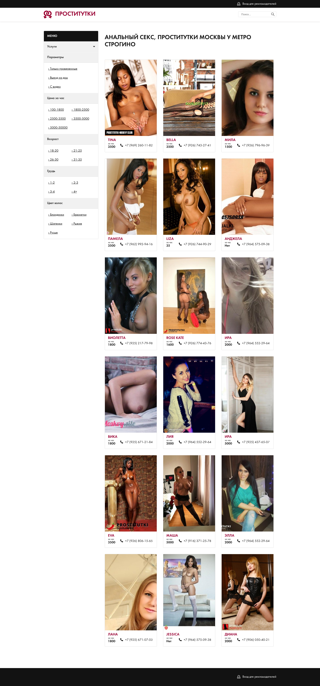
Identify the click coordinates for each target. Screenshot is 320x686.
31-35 (77, 159)
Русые (54, 232)
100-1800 (57, 109)
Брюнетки (80, 214)
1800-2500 (81, 109)
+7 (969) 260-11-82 (139, 145)
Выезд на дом (59, 77)
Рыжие (77, 223)
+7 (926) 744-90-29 (197, 244)
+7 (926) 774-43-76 (197, 343)
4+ (75, 191)
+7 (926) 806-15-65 (139, 541)
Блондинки (57, 214)
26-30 (54, 159)
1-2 (52, 182)
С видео (55, 86)
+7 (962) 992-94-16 (139, 244)
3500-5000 (81, 118)
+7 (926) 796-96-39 (256, 145)
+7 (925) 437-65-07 (256, 442)
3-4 (52, 191)
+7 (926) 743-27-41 (197, 145)
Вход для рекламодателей (259, 4)
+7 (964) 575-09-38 (256, 244)
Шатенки (56, 223)
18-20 (54, 150)
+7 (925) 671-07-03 (139, 640)
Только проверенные (63, 69)
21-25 (77, 150)
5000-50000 (59, 127)
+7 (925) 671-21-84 (139, 442)
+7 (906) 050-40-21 (256, 640)
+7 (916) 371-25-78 (197, 541)
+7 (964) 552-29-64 (256, 343)
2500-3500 (58, 118)
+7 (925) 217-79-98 (139, 343)
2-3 (75, 182)
